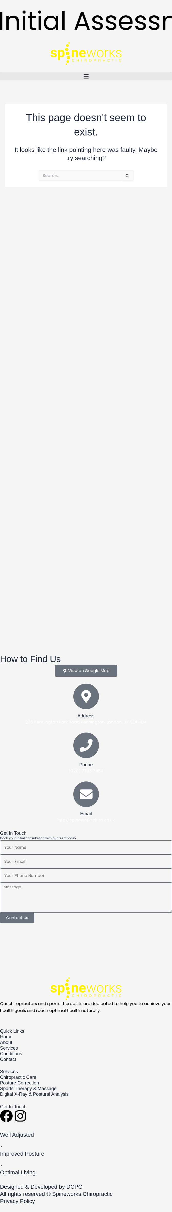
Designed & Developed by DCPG (41, 1187)
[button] (86, 76)
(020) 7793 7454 (86, 771)
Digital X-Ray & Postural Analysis (34, 1094)
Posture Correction (19, 1082)
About (6, 1042)
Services (9, 1048)
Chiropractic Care (18, 1077)
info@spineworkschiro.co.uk (86, 820)
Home (6, 1036)
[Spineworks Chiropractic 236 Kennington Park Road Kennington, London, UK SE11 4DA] (86, 949)
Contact (8, 1059)
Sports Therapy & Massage (28, 1088)
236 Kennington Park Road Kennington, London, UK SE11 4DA (86, 722)
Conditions (11, 1053)
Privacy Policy (17, 1201)
